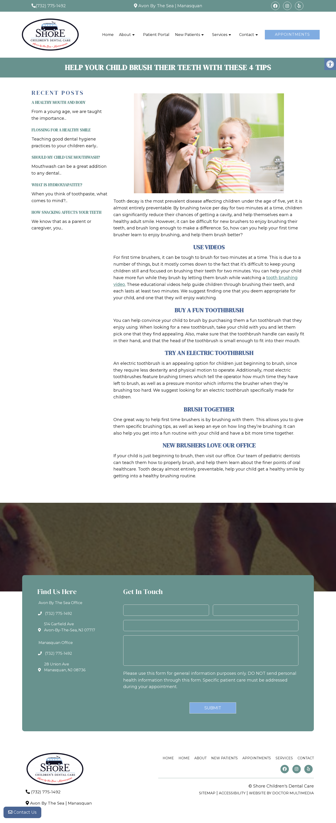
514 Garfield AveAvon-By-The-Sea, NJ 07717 (69, 627)
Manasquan (189, 5)
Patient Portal (156, 34)
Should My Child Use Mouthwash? (66, 157)
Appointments (292, 34)
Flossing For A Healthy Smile (61, 130)
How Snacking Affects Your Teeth (66, 212)
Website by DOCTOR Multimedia (281, 793)
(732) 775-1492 (51, 5)
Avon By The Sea (156, 5)
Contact (246, 34)
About (125, 34)
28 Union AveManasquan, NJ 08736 (64, 667)
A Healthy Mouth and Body (58, 102)
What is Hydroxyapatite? (57, 185)
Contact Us (22, 813)
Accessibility (232, 793)
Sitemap (207, 793)
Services (219, 34)
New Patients (187, 34)
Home (108, 34)
